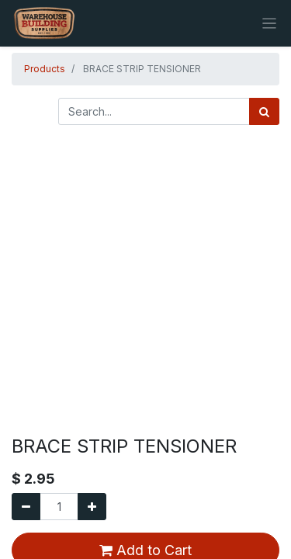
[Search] (264, 111)
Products (44, 69)
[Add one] (92, 506)
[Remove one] (26, 506)
